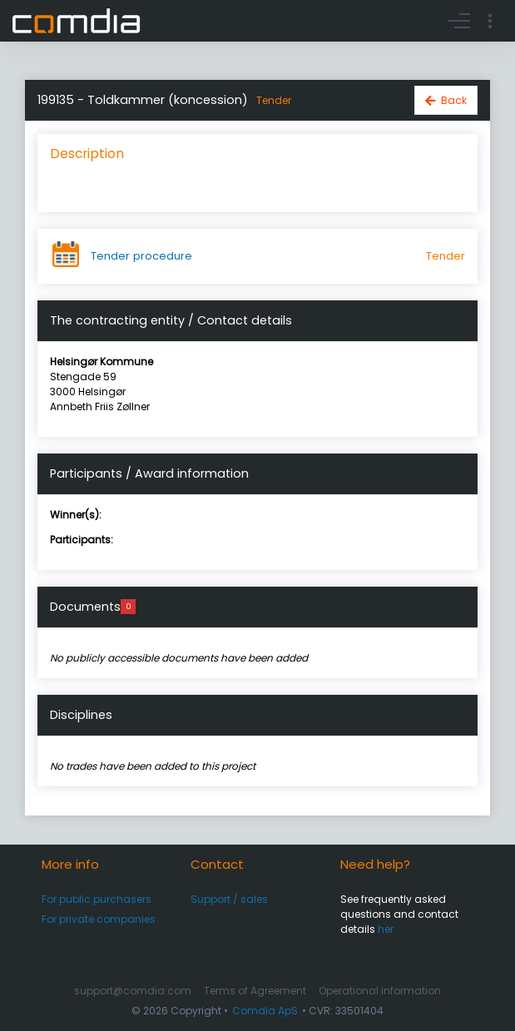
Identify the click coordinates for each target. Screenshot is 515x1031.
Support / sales (229, 899)
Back (454, 100)
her (386, 929)
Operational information (380, 991)
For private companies (99, 919)
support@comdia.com (132, 991)
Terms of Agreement (255, 991)
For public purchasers (96, 899)
